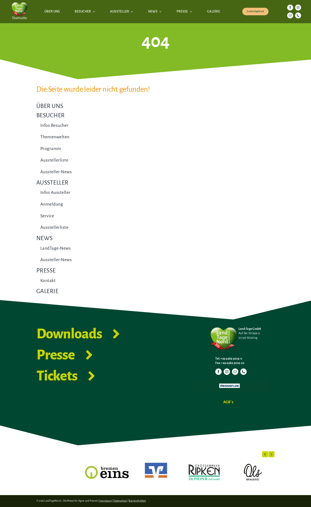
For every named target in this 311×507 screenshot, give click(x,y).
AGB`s (228, 402)
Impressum (105, 500)
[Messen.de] (229, 380)
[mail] (290, 15)
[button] (265, 454)
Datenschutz (120, 500)
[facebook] (290, 8)
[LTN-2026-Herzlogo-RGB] (19, 1)
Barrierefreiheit (137, 500)
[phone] (298, 15)
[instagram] (298, 8)
